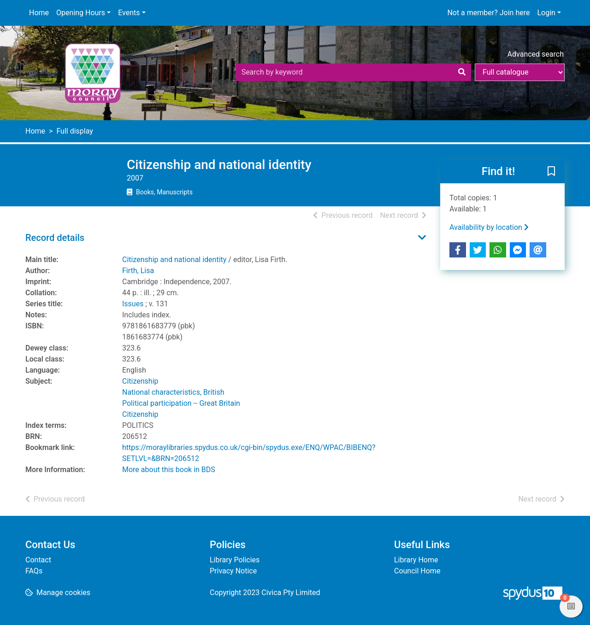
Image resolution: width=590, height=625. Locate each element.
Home (39, 12)
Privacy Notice (233, 571)
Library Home (416, 559)
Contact (38, 559)
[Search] (462, 72)
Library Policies (235, 559)
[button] (551, 172)
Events (129, 12)
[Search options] (520, 72)
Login (546, 12)
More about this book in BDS (168, 469)
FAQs (33, 571)
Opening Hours (80, 12)
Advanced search (535, 54)
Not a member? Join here (488, 12)
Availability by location (489, 227)
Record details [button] (54, 237)
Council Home (417, 571)
